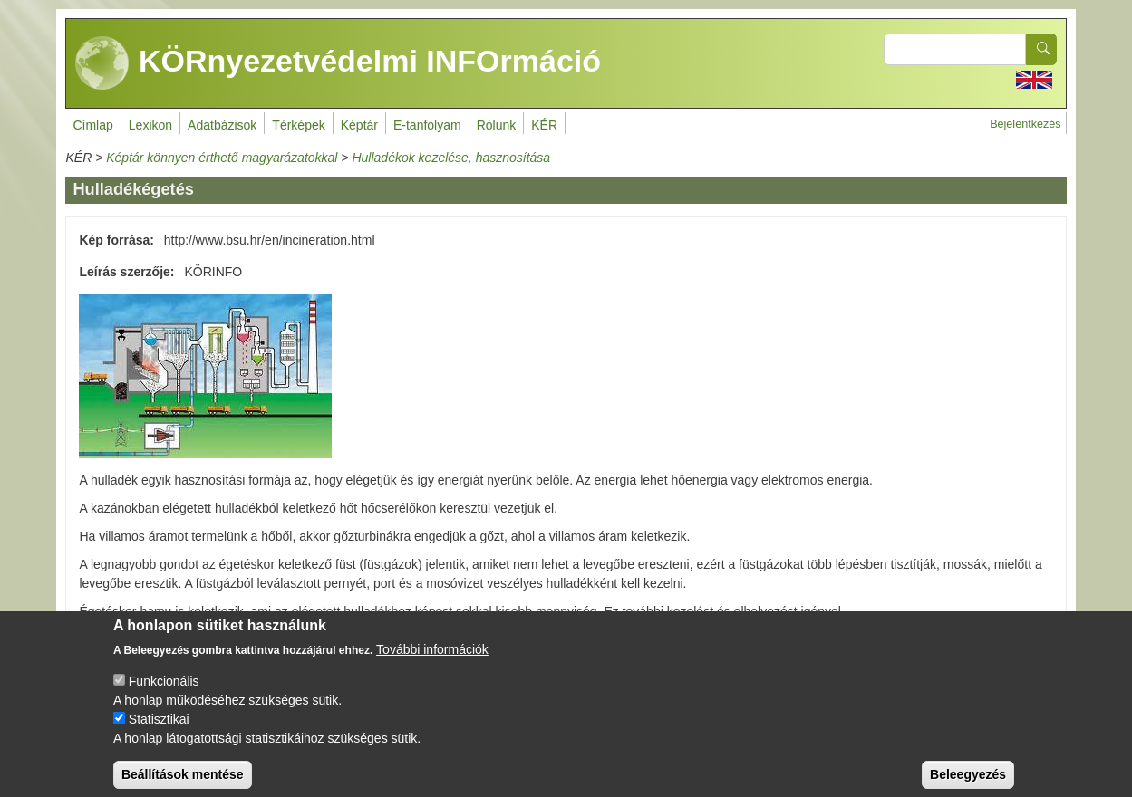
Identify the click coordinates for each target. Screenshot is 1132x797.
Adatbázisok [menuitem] (222, 125)
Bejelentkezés (1025, 124)
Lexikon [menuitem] (150, 125)
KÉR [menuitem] (544, 125)
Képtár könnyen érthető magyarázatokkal (221, 157)
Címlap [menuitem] (92, 125)
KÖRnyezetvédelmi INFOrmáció (338, 63)
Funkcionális (164, 694)
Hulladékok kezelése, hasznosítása (451, 157)
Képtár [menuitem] (359, 125)
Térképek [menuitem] (298, 125)
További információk (432, 663)
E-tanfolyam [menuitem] (427, 125)
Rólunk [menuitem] (497, 125)
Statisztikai (159, 732)
